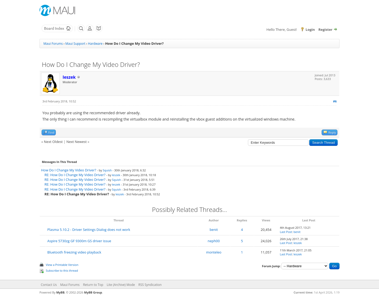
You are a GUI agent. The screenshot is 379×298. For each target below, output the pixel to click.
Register (325, 29)
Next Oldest (53, 141)
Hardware (95, 43)
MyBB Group (93, 292)
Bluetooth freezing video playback (74, 252)
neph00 (214, 241)
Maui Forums (53, 43)
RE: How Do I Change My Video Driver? (74, 174)
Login (310, 29)
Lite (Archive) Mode (121, 284)
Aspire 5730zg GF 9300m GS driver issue (79, 241)
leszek (116, 175)
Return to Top (93, 284)
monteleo (213, 252)
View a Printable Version (62, 265)
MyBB (60, 292)
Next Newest (76, 141)
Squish (107, 170)
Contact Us (49, 284)
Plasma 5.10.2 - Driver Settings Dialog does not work (88, 229)
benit (214, 229)
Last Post (286, 232)
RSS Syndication (150, 284)
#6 (335, 101)
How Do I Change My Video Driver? (68, 170)
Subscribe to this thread (62, 270)
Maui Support (75, 43)
